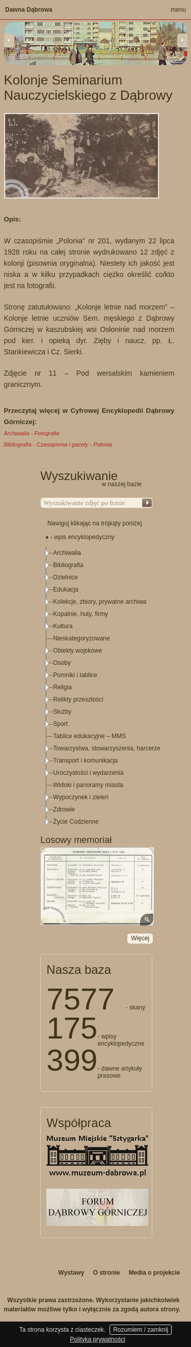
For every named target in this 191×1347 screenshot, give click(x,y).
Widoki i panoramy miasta (88, 785)
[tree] (96, 687)
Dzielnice (65, 577)
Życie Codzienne (75, 821)
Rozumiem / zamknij (140, 1329)
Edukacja (65, 589)
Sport (60, 723)
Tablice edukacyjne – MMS (89, 736)
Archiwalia (67, 552)
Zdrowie (64, 809)
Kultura (62, 626)
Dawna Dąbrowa (28, 9)
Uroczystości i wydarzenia (88, 772)
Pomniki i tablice (75, 675)
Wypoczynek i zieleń (80, 797)
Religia (62, 687)
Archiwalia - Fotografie (32, 433)
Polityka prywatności (97, 1339)
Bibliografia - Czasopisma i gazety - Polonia (58, 444)
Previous (9, 40)
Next (182, 40)
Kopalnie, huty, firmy (80, 614)
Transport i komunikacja (85, 760)
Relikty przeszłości (78, 699)
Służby (62, 711)
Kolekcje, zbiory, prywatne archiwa (99, 601)
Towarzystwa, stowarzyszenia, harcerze (106, 748)
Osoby (62, 662)
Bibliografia (68, 565)
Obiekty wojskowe (77, 650)
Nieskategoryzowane (81, 638)
